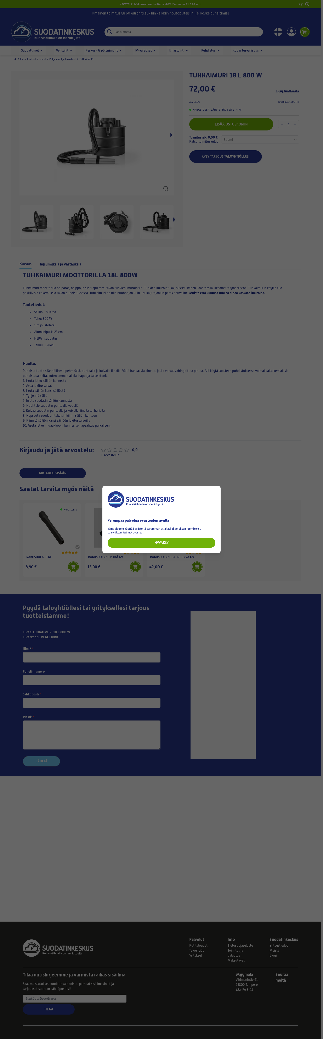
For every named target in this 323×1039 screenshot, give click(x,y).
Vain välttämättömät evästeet (125, 532)
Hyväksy (162, 543)
